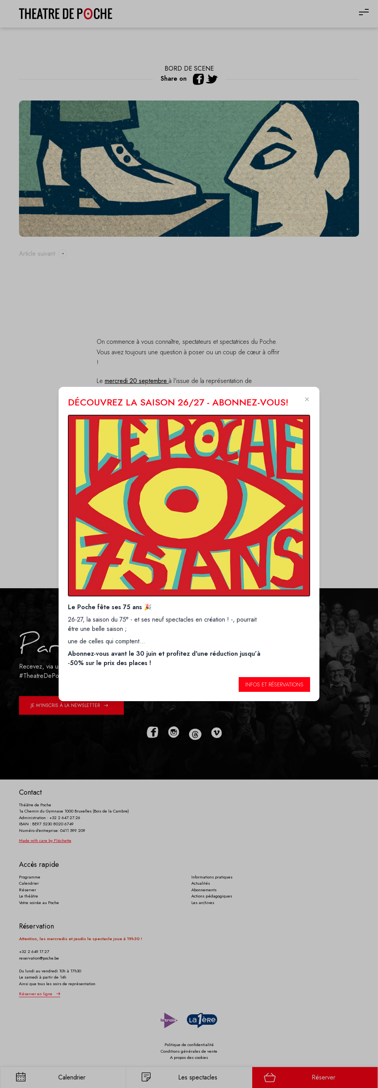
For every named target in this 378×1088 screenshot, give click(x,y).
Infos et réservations (274, 684)
